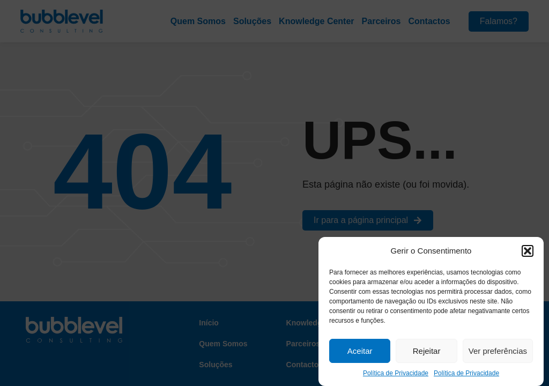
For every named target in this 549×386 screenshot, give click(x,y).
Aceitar (360, 350)
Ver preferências (498, 350)
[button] (527, 251)
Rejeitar (427, 350)
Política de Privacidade (395, 373)
